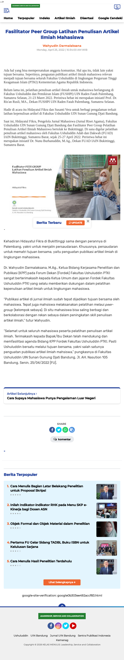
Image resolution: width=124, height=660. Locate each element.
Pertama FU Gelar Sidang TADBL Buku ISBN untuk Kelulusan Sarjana (49, 544)
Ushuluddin (21, 635)
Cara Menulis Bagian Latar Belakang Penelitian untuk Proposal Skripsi (46, 488)
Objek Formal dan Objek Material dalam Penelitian (50, 524)
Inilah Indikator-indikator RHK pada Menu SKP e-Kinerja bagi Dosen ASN (48, 507)
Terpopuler (26, 18)
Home (8, 18)
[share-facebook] (52, 430)
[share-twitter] (59, 430)
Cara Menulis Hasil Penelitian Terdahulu (41, 561)
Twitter (67, 627)
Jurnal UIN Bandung (62, 635)
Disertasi (86, 18)
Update (75, 222)
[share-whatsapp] (65, 430)
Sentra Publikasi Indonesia (94, 635)
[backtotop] (62, 607)
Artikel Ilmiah (65, 18)
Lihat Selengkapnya (62, 582)
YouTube (76, 627)
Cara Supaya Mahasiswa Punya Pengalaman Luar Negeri (51, 398)
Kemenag (62, 640)
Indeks (44, 18)
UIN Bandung (39, 635)
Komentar (62, 439)
